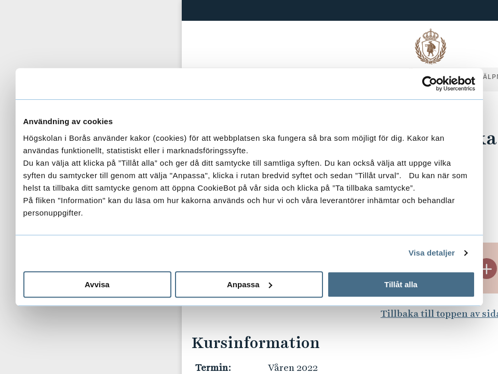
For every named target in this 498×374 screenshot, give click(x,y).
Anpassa (249, 284)
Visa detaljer (432, 252)
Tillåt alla (401, 284)
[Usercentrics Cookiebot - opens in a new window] (429, 83)
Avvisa (97, 284)
